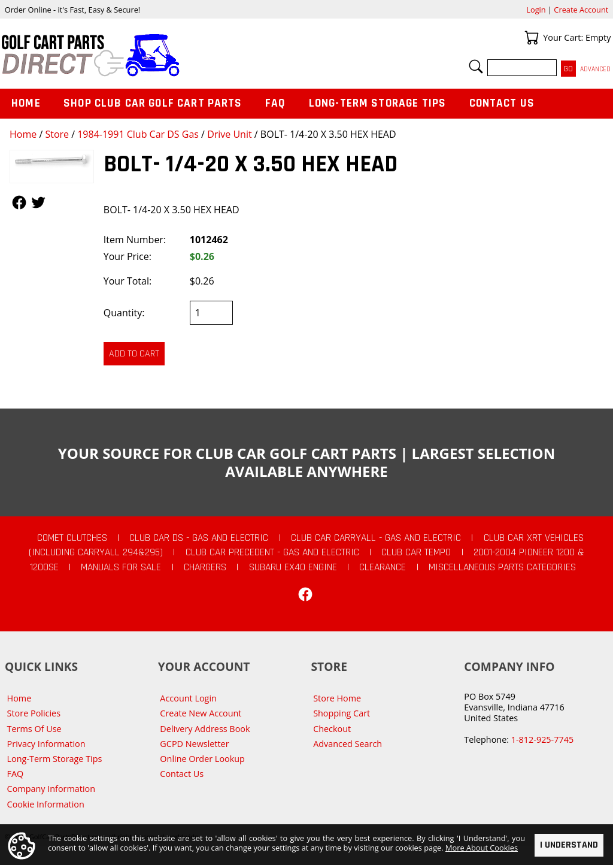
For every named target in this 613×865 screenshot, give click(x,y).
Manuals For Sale (121, 567)
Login (535, 9)
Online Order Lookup (202, 758)
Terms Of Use (34, 728)
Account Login (188, 698)
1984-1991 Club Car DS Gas (138, 134)
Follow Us (19, 202)
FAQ (275, 103)
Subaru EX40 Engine (293, 567)
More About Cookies (481, 848)
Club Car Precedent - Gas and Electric (272, 552)
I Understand (569, 845)
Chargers (205, 567)
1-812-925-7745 (542, 739)
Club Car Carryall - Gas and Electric (376, 538)
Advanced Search (347, 743)
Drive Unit (229, 134)
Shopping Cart (341, 713)
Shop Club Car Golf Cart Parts (152, 103)
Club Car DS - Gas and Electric (198, 538)
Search (475, 66)
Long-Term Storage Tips (377, 103)
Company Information (51, 788)
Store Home (337, 698)
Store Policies (33, 713)
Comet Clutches (72, 538)
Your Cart (531, 37)
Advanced (595, 69)
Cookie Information (45, 804)
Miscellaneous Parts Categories (502, 567)
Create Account (581, 9)
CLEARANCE (382, 567)
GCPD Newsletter (194, 743)
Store (57, 134)
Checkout (332, 728)
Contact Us (502, 103)
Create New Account (200, 713)
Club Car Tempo (416, 552)
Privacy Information (46, 743)
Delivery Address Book (205, 728)
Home (23, 134)
